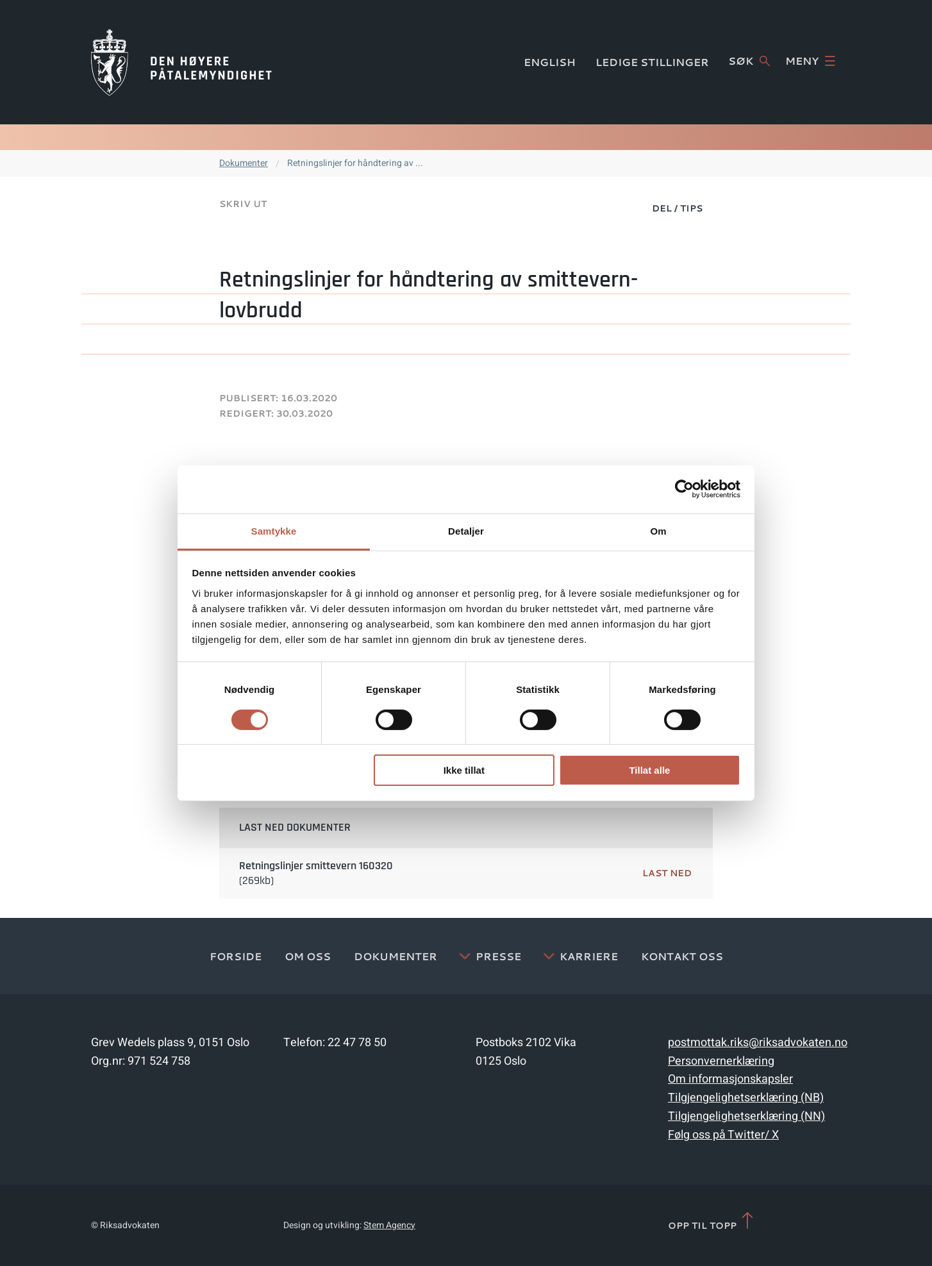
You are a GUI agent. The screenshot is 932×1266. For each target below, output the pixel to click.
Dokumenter (243, 163)
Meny (810, 61)
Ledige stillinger (652, 61)
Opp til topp (712, 1221)
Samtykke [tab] (274, 530)
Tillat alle (649, 770)
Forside (236, 956)
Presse (498, 956)
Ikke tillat (464, 770)
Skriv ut (243, 203)
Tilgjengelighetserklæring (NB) (746, 1097)
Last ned (667, 873)
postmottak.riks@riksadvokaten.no (757, 1042)
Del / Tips (677, 208)
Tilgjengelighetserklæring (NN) (746, 1116)
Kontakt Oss (682, 956)
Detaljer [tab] (466, 530)
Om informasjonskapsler (730, 1079)
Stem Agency (389, 1225)
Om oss (308, 956)
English (550, 61)
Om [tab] (658, 530)
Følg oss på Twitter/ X (723, 1135)
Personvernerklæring (721, 1061)
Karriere (589, 956)
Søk (749, 61)
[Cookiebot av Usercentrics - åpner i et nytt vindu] (684, 489)
